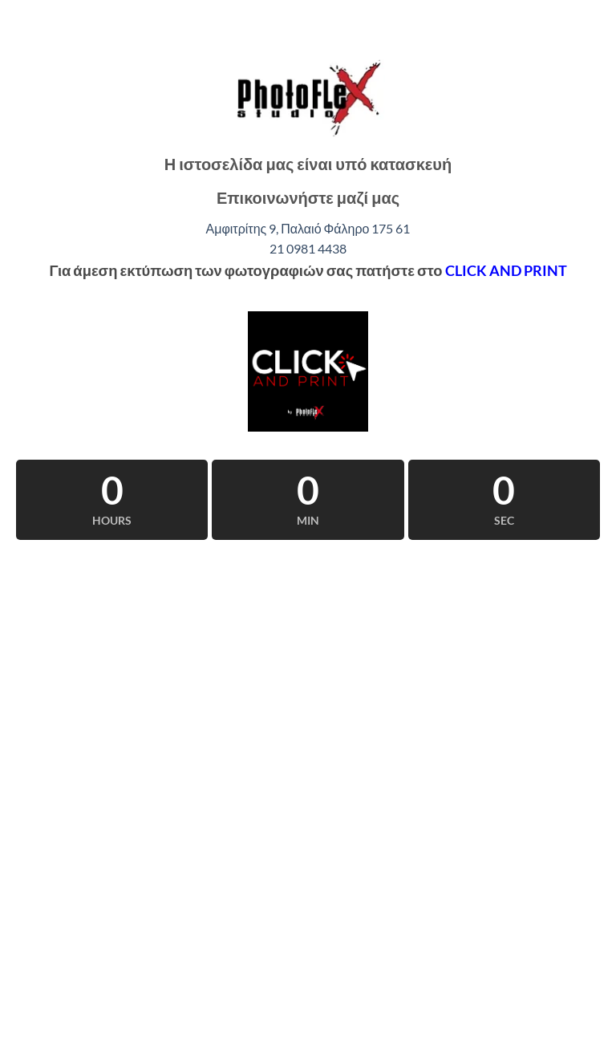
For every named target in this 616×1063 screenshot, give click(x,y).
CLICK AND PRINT (506, 270)
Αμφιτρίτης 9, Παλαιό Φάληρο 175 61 (308, 228)
